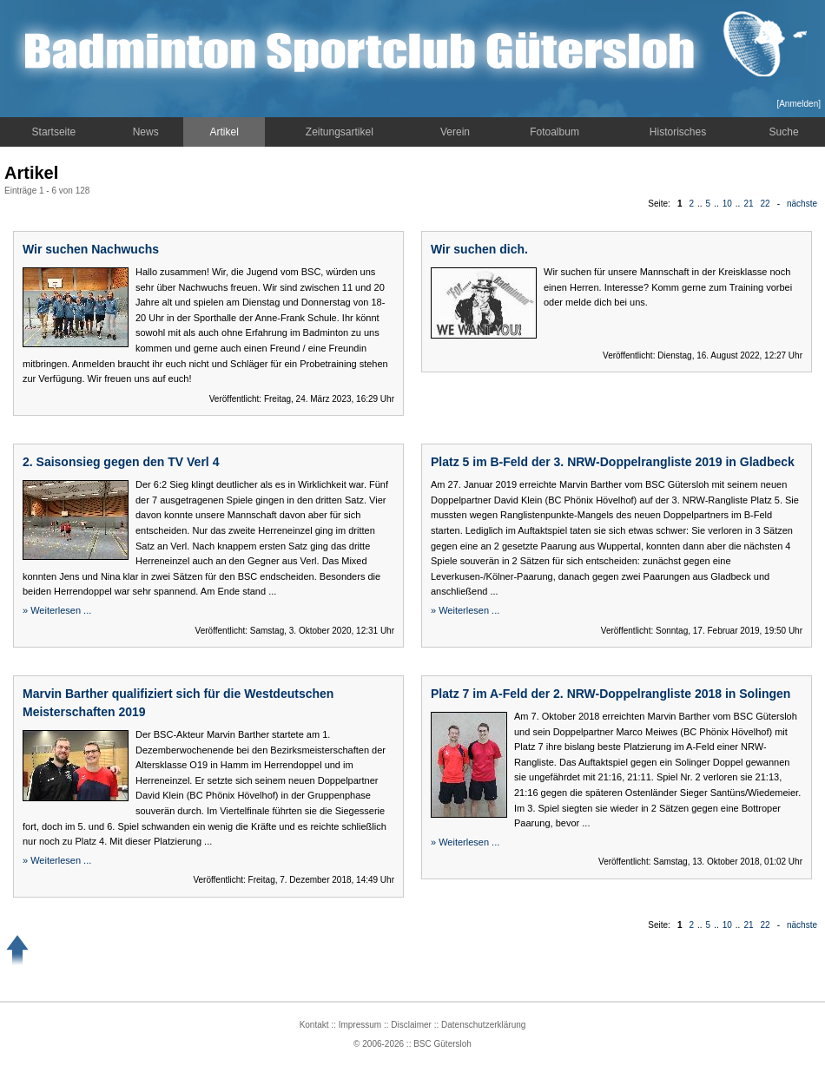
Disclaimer (411, 1025)
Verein (455, 132)
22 (765, 203)
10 (727, 203)
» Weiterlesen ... (57, 610)
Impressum (360, 1025)
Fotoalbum (554, 132)
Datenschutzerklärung (483, 1025)
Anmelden (798, 104)
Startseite (54, 132)
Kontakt (314, 1025)
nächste (802, 203)
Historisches (678, 132)
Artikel (224, 132)
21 (748, 203)
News (146, 132)
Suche (784, 132)
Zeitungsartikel (339, 132)
